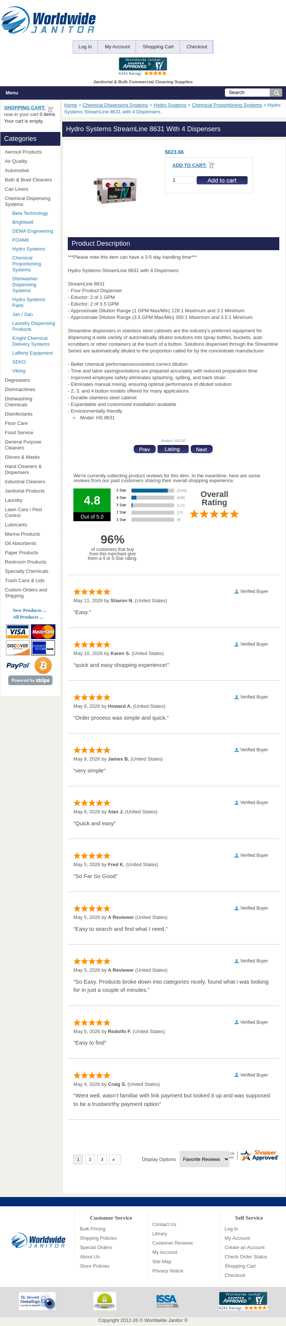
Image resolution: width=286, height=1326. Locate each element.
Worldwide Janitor (163, 1320)
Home (70, 105)
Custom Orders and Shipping (30, 593)
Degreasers (17, 380)
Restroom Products (30, 562)
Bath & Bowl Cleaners (28, 180)
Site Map (161, 1261)
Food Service (19, 432)
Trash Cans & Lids (30, 580)
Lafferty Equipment (33, 353)
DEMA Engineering (33, 231)
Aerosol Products (30, 152)
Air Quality (30, 161)
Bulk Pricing (92, 1229)
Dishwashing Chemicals (30, 401)
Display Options (159, 1159)
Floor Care (30, 423)
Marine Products (22, 534)
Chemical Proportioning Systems (227, 105)
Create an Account (244, 1247)
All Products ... (28, 617)
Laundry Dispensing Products (33, 326)
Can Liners (30, 189)
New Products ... (29, 610)
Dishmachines (30, 389)
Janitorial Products (30, 491)
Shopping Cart (158, 46)
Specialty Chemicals (30, 571)
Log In (85, 46)
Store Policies (94, 1266)
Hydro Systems (169, 105)
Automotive (17, 170)
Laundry (30, 500)
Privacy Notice (167, 1271)
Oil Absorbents (30, 543)
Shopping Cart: (24, 107)
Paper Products (30, 552)
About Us (89, 1256)
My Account (117, 46)
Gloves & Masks (30, 457)
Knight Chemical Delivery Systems (33, 341)
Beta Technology (33, 213)
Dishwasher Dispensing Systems (25, 284)
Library (159, 1233)
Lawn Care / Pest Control (30, 512)
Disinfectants (30, 414)
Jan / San (22, 314)
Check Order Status (246, 1256)
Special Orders (96, 1247)
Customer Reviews (172, 1243)
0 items (47, 114)
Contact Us (164, 1224)
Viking (33, 371)
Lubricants (16, 525)
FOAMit (31, 240)
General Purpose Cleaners (23, 445)
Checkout (197, 46)
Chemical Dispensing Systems (115, 105)
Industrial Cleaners (25, 481)
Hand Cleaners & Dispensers (30, 469)
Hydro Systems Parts (28, 302)
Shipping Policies (98, 1238)
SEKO (31, 362)
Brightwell (33, 222)
